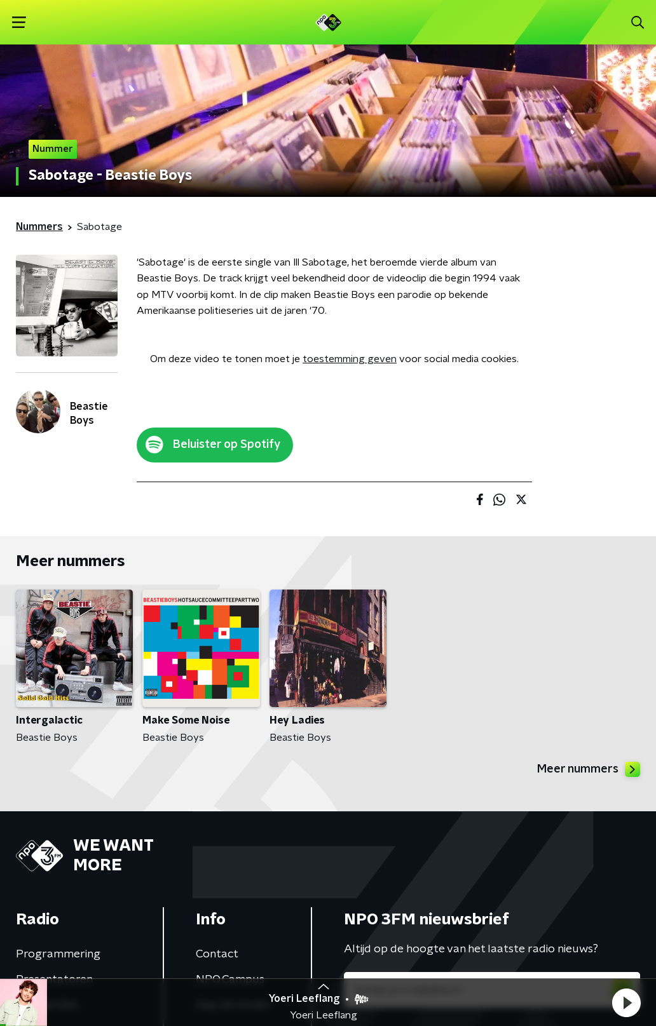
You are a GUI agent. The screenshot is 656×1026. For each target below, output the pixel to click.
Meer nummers (588, 769)
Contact (217, 954)
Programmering (58, 954)
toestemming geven (350, 359)
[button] (626, 1002)
